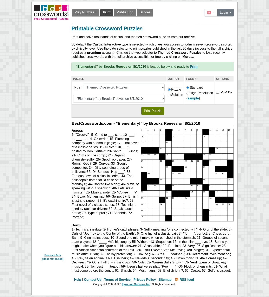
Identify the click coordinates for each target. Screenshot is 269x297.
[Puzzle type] (124, 87)
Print (106, 12)
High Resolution (199, 93)
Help (77, 279)
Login (224, 12)
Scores (145, 12)
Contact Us (92, 279)
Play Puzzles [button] (84, 12)
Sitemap (165, 279)
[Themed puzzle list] (119, 99)
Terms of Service (117, 279)
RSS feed (186, 279)
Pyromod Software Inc (136, 284)
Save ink (224, 92)
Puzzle (174, 89)
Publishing (125, 12)
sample (193, 98)
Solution (175, 95)
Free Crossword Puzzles (51, 18)
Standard (194, 87)
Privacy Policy (144, 279)
